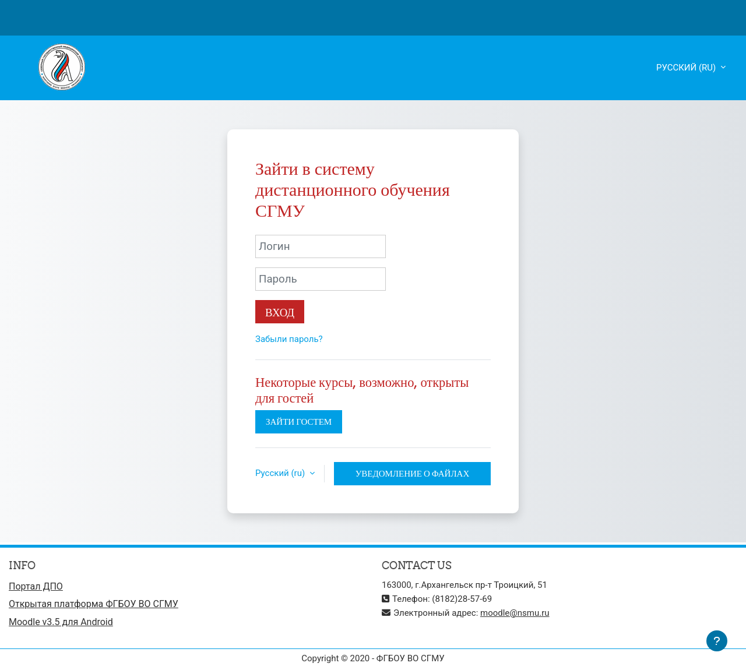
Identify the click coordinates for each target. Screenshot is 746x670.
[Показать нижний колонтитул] (716, 640)
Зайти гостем (299, 421)
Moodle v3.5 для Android (61, 621)
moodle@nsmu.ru (515, 613)
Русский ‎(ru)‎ (687, 67)
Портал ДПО (36, 586)
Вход (279, 312)
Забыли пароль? (289, 339)
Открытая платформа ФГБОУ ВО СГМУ (93, 603)
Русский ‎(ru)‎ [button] (281, 473)
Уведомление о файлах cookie (413, 476)
